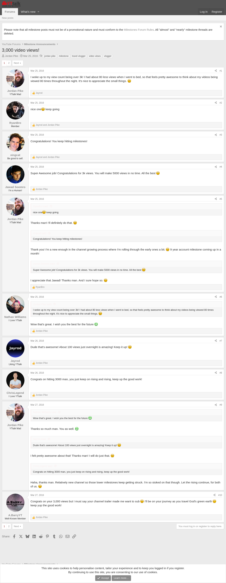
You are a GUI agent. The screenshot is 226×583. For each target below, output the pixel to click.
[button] (38, 11)
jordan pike (50, 56)
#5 (221, 199)
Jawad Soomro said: (44, 263)
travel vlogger (79, 56)
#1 (221, 70)
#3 (221, 134)
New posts (7, 17)
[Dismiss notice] (220, 27)
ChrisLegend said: (43, 466)
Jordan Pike (11, 56)
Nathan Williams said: (45, 412)
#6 (221, 297)
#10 (220, 495)
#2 (221, 102)
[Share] (215, 71)
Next (16, 63)
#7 (221, 340)
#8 (221, 372)
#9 (221, 404)
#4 (221, 166)
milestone (63, 56)
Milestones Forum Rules (139, 29)
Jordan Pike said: (42, 304)
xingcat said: (40, 233)
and (48, 125)
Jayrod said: (39, 439)
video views (95, 56)
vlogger (107, 56)
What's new (28, 11)
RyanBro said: (41, 206)
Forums (10, 11)
